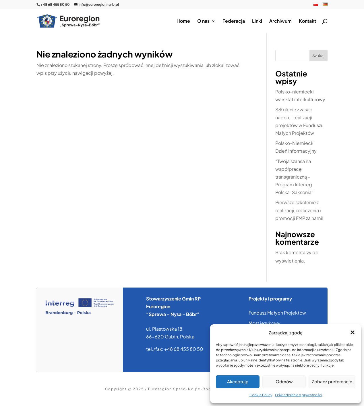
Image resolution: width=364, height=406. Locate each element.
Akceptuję (237, 381)
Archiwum (280, 21)
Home (183, 21)
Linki (257, 21)
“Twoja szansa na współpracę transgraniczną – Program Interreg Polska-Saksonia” (294, 177)
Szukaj (318, 55)
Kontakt (307, 21)
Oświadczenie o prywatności (298, 395)
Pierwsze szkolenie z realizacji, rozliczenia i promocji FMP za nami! (299, 210)
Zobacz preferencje (332, 381)
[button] (352, 332)
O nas (203, 21)
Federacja (233, 21)
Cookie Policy (260, 395)
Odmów (284, 381)
